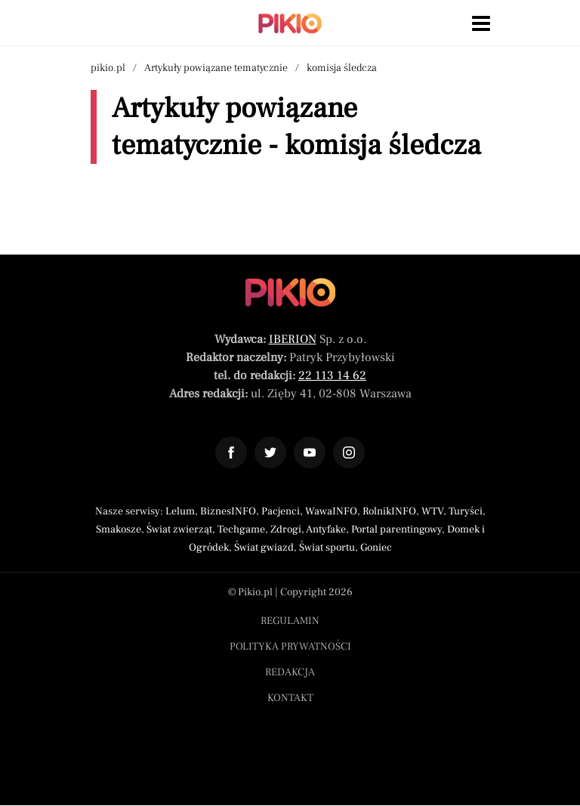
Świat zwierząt (179, 529)
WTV (432, 511)
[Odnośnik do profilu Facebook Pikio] (231, 452)
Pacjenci (280, 511)
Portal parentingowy (396, 529)
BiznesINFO (228, 511)
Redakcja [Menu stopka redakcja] (290, 672)
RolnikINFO (389, 511)
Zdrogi (285, 529)
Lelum (180, 511)
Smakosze (118, 529)
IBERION (292, 339)
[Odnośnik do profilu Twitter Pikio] (270, 452)
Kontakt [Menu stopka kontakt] (290, 698)
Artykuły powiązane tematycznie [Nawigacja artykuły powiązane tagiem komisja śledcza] (216, 68)
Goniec (376, 547)
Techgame (241, 529)
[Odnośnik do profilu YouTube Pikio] (309, 452)
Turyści (466, 511)
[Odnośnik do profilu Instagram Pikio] (349, 452)
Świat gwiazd (264, 547)
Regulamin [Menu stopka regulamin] (290, 621)
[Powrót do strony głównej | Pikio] (290, 23)
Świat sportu (327, 547)
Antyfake (326, 529)
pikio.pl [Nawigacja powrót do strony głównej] (108, 68)
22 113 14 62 (332, 375)
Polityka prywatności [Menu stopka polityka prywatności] (290, 646)
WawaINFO (331, 511)
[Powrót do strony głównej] (290, 292)
